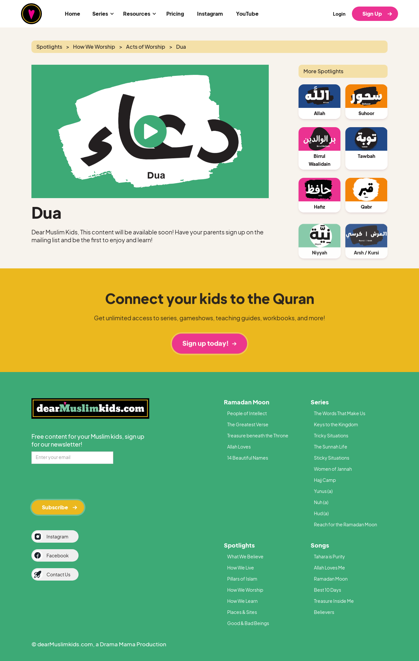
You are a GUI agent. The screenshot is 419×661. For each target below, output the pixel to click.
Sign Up (372, 13)
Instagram (210, 13)
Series (320, 402)
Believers (324, 612)
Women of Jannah (333, 469)
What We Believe (245, 556)
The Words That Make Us (339, 413)
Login (339, 14)
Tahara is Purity (329, 556)
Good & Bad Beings (248, 623)
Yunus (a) (323, 491)
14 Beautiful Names (247, 458)
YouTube (247, 13)
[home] (31, 13)
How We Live (240, 567)
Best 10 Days (327, 590)
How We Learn (242, 601)
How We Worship (245, 590)
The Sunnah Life (330, 446)
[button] (102, 13)
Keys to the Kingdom (336, 424)
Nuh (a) (321, 502)
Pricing (175, 13)
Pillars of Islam (242, 579)
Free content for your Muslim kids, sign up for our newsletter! (87, 440)
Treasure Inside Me (334, 601)
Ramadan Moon (246, 402)
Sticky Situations (331, 458)
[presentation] (81, 481)
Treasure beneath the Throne (257, 435)
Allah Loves (239, 446)
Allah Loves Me (329, 567)
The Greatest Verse (247, 424)
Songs (320, 545)
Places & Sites (242, 612)
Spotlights (239, 545)
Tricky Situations (331, 435)
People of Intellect (247, 413)
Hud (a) (321, 513)
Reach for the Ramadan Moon (345, 524)
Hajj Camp (325, 480)
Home (72, 13)
